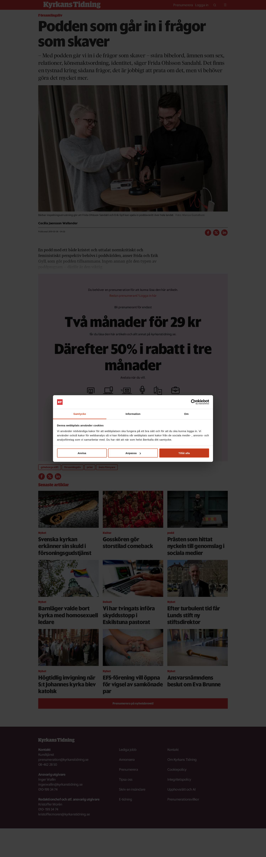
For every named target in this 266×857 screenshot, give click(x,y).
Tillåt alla (184, 453)
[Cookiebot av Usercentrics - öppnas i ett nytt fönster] (193, 402)
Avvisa (82, 453)
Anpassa (133, 453)
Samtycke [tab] (79, 413)
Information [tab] (133, 413)
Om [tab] (186, 413)
